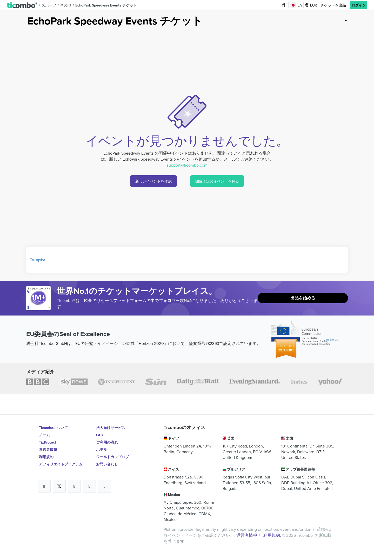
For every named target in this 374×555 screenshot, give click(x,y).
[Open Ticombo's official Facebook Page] (39, 307)
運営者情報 (48, 449)
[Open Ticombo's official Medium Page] (89, 486)
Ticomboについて (53, 427)
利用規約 (46, 456)
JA (296, 5)
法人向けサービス (110, 427)
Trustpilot (37, 259)
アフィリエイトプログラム (61, 464)
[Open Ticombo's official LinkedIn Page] (104, 486)
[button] (22, 5)
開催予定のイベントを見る (217, 181)
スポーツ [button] (49, 5)
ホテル (101, 449)
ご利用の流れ (107, 442)
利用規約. (272, 535)
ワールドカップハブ (112, 456)
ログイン (358, 5)
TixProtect (47, 442)
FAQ (99, 435)
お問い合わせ (107, 464)
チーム (44, 435)
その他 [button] (65, 5)
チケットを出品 (333, 5)
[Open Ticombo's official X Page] (59, 486)
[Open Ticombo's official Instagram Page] (74, 486)
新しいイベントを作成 (153, 181)
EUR (311, 5)
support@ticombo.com (187, 165)
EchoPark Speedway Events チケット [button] (106, 5)
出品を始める (302, 298)
